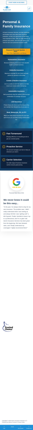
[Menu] (29, 8)
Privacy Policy (21, 422)
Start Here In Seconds (16, 2)
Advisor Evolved (12, 422)
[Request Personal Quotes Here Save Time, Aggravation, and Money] (16, 52)
